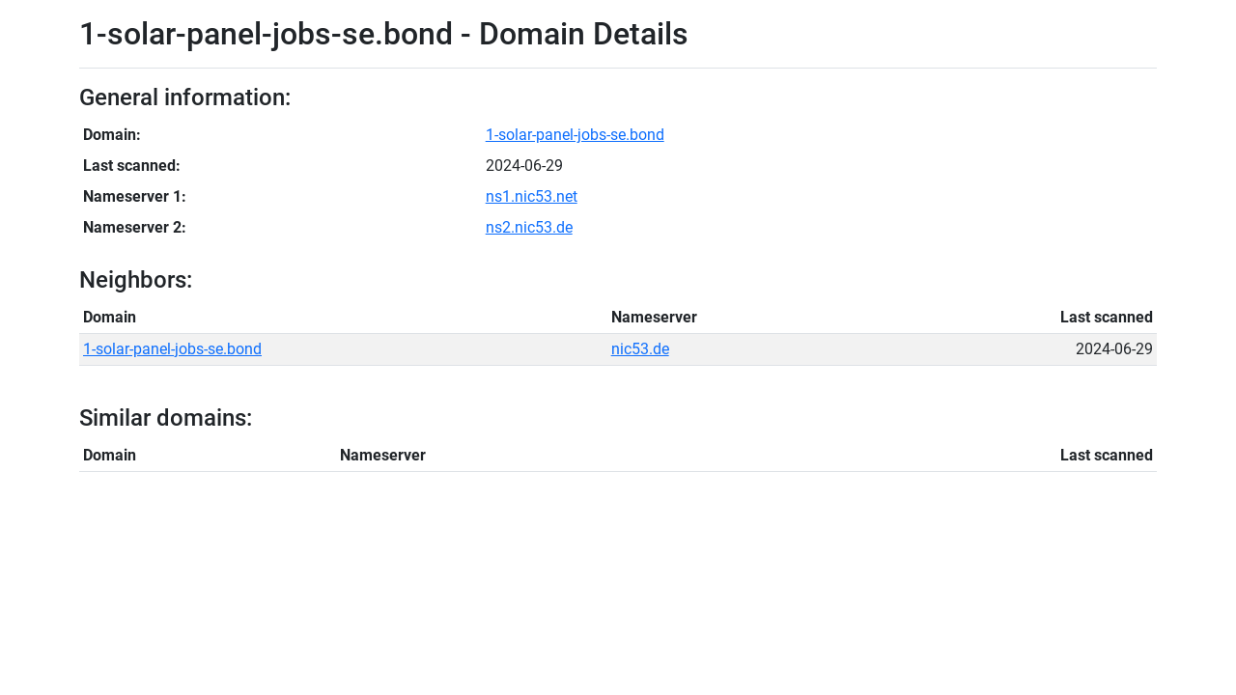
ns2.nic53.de (529, 227)
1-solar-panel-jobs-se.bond (575, 134)
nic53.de (640, 349)
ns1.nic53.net (531, 196)
